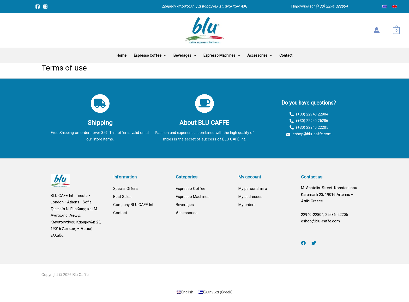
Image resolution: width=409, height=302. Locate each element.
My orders (247, 204)
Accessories (186, 212)
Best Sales (122, 196)
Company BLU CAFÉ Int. (133, 204)
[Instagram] (45, 6)
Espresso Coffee (190, 188)
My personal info (252, 188)
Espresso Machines (192, 196)
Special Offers (125, 188)
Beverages (185, 204)
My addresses (250, 196)
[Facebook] (37, 6)
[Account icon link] (377, 30)
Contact (120, 212)
